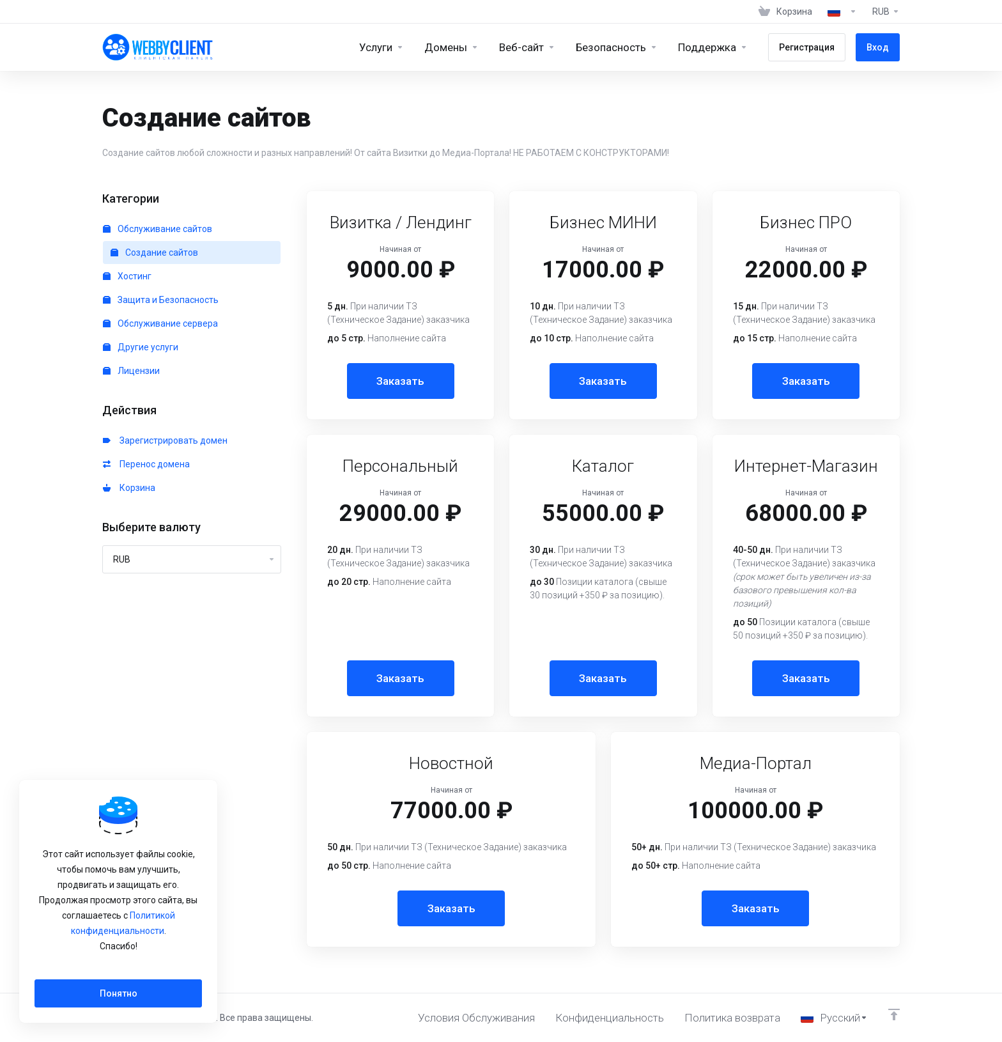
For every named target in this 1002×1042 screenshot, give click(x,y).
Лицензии (131, 371)
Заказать (400, 381)
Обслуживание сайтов (157, 229)
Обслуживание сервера (160, 323)
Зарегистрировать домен (165, 440)
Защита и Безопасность (161, 300)
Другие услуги (140, 347)
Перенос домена (146, 464)
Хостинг (127, 276)
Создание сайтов (154, 252)
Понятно (118, 993)
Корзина (129, 488)
